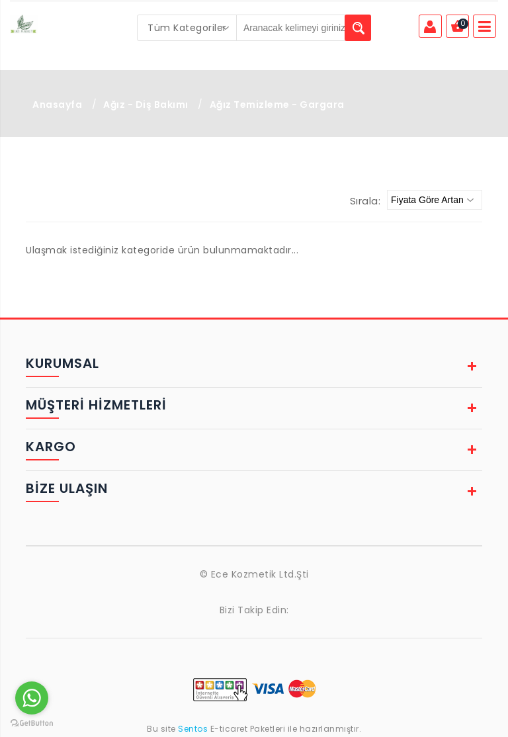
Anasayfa (57, 104)
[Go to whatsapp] (31, 698)
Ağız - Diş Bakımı (146, 104)
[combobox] (187, 27)
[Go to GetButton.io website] (32, 723)
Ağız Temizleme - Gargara (277, 104)
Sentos (193, 728)
